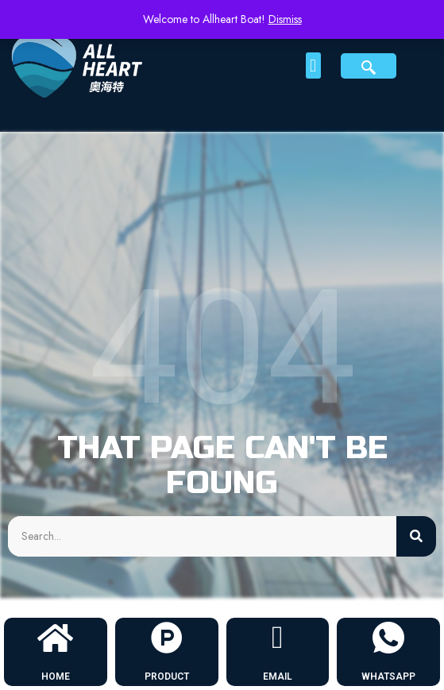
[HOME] (55, 637)
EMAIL (277, 676)
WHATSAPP (388, 676)
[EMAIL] (277, 637)
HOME (55, 676)
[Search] (416, 536)
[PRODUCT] (167, 637)
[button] (313, 65)
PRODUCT (167, 676)
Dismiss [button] (285, 19)
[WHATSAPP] (388, 637)
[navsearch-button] (368, 66)
